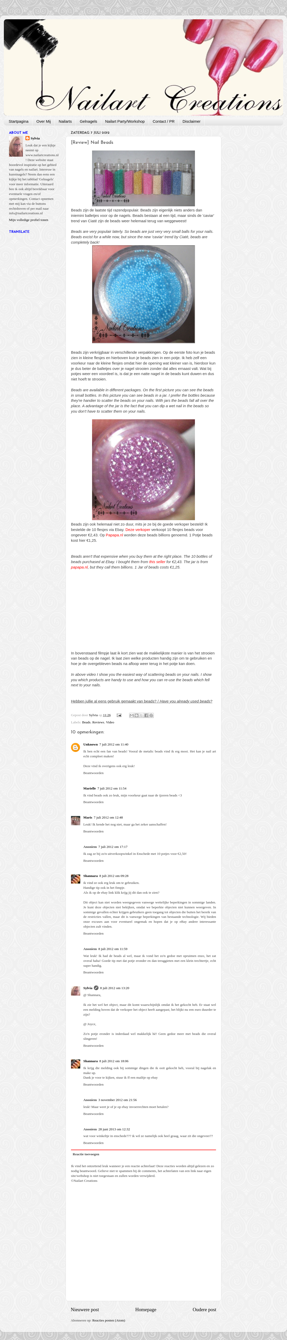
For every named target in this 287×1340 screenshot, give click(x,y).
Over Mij (43, 121)
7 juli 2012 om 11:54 (112, 788)
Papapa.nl (114, 535)
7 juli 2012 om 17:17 (113, 847)
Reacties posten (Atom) (108, 1320)
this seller (157, 562)
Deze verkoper (137, 530)
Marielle (89, 788)
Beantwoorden (93, 773)
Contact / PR (164, 121)
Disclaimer (192, 121)
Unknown (90, 744)
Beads (86, 722)
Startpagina (19, 121)
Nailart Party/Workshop (125, 121)
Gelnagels (88, 121)
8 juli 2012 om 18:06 (113, 1061)
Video (110, 722)
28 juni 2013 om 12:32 (114, 1129)
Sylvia (87, 988)
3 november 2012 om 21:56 (117, 1100)
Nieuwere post (85, 1309)
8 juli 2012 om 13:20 (114, 988)
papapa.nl (79, 567)
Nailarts (65, 121)
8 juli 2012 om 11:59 (113, 949)
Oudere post (204, 1309)
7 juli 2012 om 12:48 (108, 817)
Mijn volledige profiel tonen (28, 220)
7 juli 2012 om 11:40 (113, 744)
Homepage (145, 1309)
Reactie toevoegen (86, 1154)
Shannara (90, 876)
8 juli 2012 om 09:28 (113, 876)
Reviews (98, 722)
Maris (87, 817)
